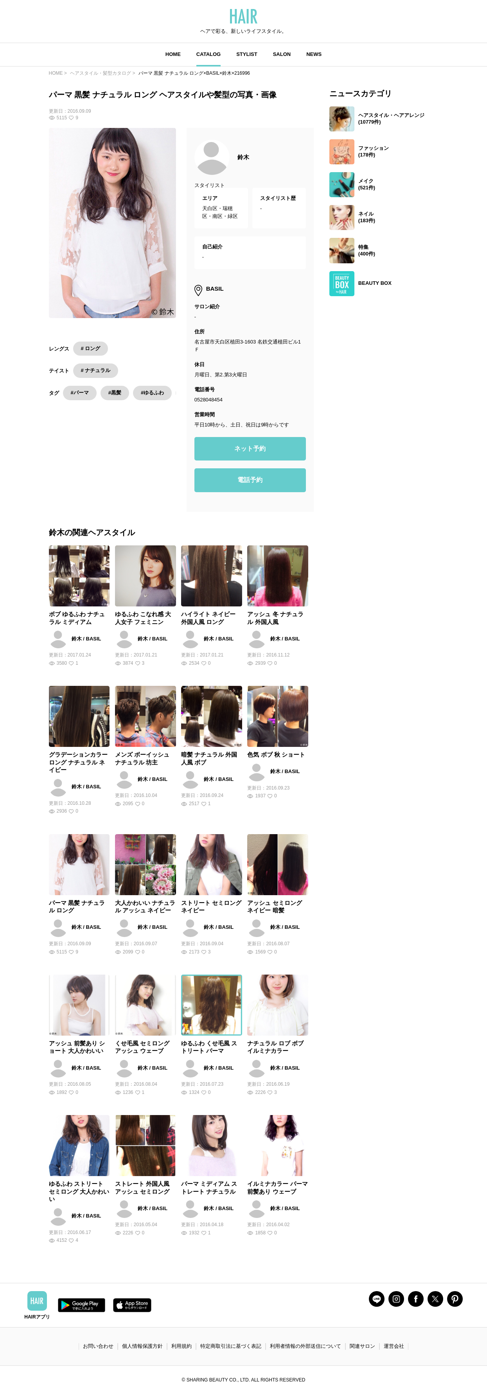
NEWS (314, 54)
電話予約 (249, 480)
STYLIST (246, 54)
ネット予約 (250, 448)
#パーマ (80, 393)
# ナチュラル (96, 370)
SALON (282, 54)
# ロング (91, 348)
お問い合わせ (98, 1346)
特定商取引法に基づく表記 (230, 1346)
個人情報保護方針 (142, 1346)
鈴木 (243, 157)
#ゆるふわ (152, 393)
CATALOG (208, 54)
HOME (173, 54)
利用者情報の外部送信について (305, 1346)
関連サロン (362, 1346)
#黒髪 (114, 393)
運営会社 (394, 1346)
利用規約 (181, 1346)
